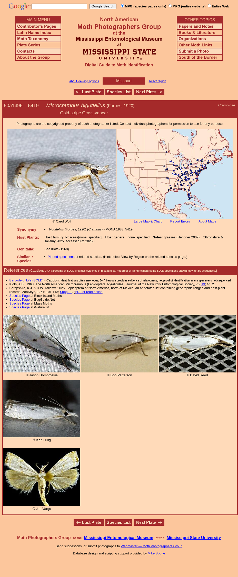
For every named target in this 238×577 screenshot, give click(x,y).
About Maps (207, 221)
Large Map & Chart (148, 221)
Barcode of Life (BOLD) (26, 280)
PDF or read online (88, 292)
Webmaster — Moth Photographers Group (151, 546)
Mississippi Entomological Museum (118, 537)
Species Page (19, 296)
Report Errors (180, 221)
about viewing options (84, 81)
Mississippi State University (194, 537)
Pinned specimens (61, 257)
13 (203, 284)
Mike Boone (156, 553)
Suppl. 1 (66, 292)
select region (157, 81)
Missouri (124, 81)
